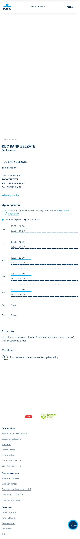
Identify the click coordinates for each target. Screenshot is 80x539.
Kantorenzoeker (10, 139)
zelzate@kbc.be (10, 195)
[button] (67, 7)
